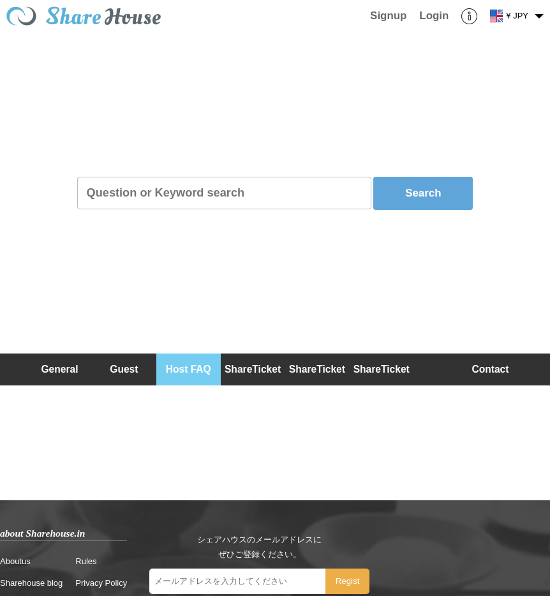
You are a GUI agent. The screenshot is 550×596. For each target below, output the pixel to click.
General (59, 369)
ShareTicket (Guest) (381, 385)
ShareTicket (253, 369)
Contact (490, 369)
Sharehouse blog (31, 583)
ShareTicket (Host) (317, 385)
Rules (85, 561)
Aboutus (15, 561)
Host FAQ (188, 369)
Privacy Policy (101, 583)
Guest (124, 369)
